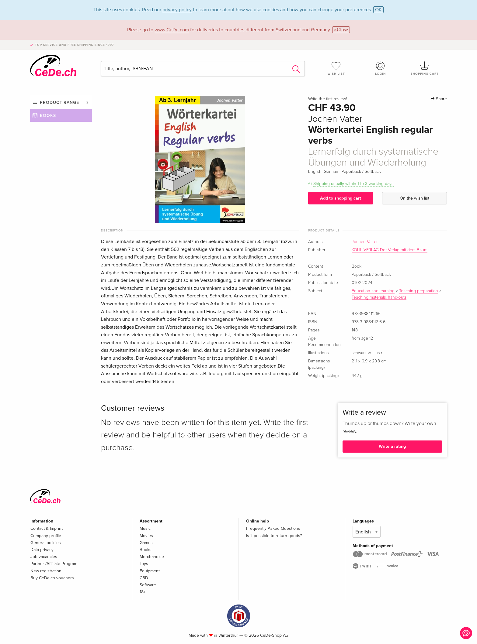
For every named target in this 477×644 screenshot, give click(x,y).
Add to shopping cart (340, 198)
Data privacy (42, 549)
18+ (143, 591)
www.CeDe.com (172, 30)
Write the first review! (327, 99)
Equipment (150, 571)
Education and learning (373, 291)
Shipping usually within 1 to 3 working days (353, 183)
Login (380, 68)
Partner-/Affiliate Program (53, 563)
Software (148, 584)
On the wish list (414, 198)
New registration (45, 571)
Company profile (45, 535)
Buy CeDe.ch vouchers (52, 578)
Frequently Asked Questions (273, 528)
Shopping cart (424, 68)
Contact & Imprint (46, 528)
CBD (144, 578)
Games (146, 542)
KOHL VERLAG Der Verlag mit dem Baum (389, 250)
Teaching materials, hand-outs (379, 297)
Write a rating (392, 446)
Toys (144, 563)
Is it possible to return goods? (274, 535)
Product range (59, 102)
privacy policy (177, 10)
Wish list (336, 68)
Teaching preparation (418, 291)
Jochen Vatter (365, 242)
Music (145, 528)
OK (378, 10)
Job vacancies (43, 556)
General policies (45, 542)
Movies (146, 535)
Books (48, 115)
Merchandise (152, 556)
